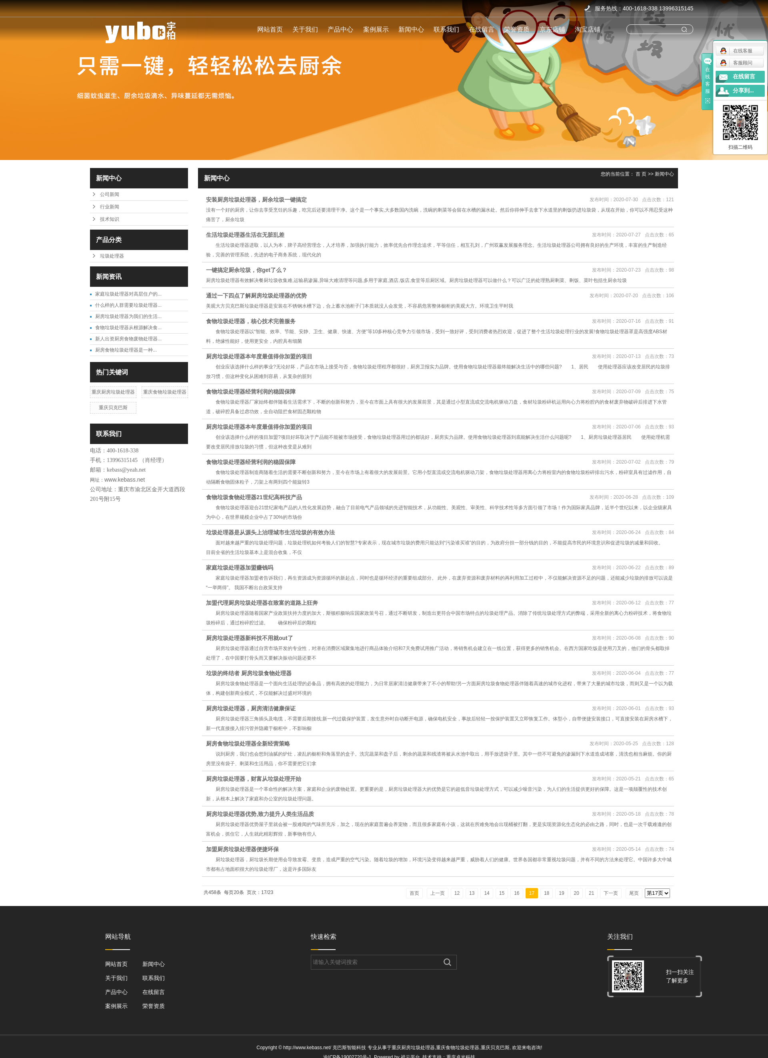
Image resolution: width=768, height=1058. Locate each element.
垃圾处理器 (112, 256)
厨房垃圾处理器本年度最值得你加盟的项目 (259, 356)
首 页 (641, 174)
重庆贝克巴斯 (113, 407)
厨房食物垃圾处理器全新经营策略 (248, 743)
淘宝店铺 (587, 29)
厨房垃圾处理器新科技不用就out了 (249, 638)
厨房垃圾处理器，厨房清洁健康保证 (251, 708)
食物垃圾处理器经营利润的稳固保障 (251, 391)
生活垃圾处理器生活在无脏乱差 (245, 235)
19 (561, 893)
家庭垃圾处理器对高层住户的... (128, 294)
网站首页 (270, 29)
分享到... (743, 91)
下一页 (611, 893)
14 (486, 893)
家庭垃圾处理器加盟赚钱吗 (239, 567)
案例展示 (376, 29)
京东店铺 (552, 29)
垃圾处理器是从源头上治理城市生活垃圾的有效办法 (270, 532)
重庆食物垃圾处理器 (164, 392)
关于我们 (305, 29)
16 (516, 893)
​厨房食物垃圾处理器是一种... (126, 350)
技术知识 (109, 219)
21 (591, 893)
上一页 (437, 893)
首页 (414, 893)
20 (576, 893)
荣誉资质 (517, 29)
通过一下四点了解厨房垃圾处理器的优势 (256, 295)
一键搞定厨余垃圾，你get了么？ (246, 270)
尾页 (634, 893)
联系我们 (446, 29)
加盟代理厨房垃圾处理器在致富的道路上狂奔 (262, 603)
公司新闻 (109, 194)
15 (501, 893)
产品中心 (340, 29)
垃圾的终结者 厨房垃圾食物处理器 (249, 673)
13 (471, 893)
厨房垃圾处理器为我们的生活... (128, 316)
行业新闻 (109, 207)
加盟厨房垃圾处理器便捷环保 (242, 849)
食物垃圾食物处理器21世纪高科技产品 (254, 497)
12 (457, 893)
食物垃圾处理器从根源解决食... (128, 327)
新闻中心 (411, 29)
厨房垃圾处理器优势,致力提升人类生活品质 (260, 814)
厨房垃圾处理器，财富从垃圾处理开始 (253, 779)
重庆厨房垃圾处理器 (113, 392)
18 (546, 893)
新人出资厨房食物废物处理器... (128, 339)
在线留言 (481, 29)
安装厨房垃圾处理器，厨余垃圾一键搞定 (256, 199)
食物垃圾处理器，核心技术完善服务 (251, 321)
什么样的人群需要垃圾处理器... (128, 305)
